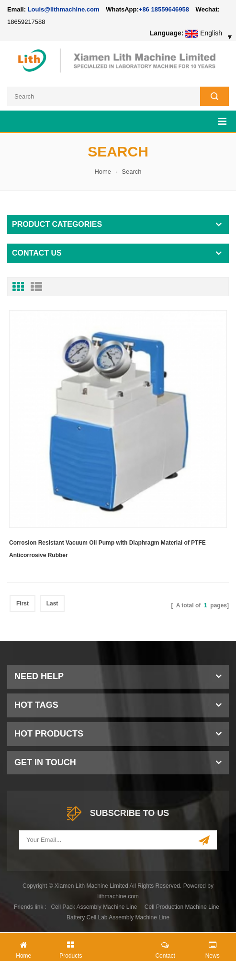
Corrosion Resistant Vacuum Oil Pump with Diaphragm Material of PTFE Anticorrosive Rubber (107, 549)
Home (102, 171)
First (22, 603)
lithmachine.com (118, 896)
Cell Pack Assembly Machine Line (94, 907)
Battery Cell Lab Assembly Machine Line (118, 917)
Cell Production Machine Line (182, 907)
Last (52, 603)
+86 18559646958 (164, 9)
